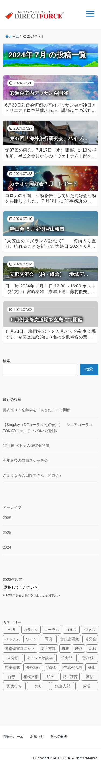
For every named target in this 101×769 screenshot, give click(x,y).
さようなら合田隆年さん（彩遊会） (33, 475)
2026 (7, 518)
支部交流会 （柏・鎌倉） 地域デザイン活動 (52, 274)
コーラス (51, 630)
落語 (89, 677)
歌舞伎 (88, 658)
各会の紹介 (59, 736)
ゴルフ (71, 630)
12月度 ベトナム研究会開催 (26, 445)
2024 (7, 547)
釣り (38, 686)
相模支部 (31, 677)
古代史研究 (69, 639)
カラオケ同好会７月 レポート (44, 184)
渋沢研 (52, 667)
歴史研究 (12, 667)
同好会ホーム (13, 736)
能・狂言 (70, 677)
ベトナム (12, 639)
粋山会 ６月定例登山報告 (37, 229)
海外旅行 (33, 667)
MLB (11, 630)
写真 (49, 639)
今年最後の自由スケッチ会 (25, 460)
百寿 (11, 677)
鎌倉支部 (62, 686)
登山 (92, 667)
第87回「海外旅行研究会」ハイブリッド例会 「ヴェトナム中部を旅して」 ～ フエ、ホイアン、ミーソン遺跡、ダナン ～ (52, 138)
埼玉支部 (48, 648)
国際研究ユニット (20, 648)
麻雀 (87, 686)
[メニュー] (90, 14)
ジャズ (89, 630)
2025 (7, 532)
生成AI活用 (72, 667)
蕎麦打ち (14, 686)
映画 (79, 648)
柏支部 (66, 658)
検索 (6, 361)
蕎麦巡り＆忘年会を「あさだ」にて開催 (37, 410)
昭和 (92, 648)
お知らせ (37, 736)
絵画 (50, 677)
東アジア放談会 (39, 658)
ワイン (31, 639)
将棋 (65, 648)
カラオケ (31, 630)
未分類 (13, 658)
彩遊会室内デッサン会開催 (39, 93)
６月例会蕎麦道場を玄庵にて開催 (46, 319)
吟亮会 (90, 639)
